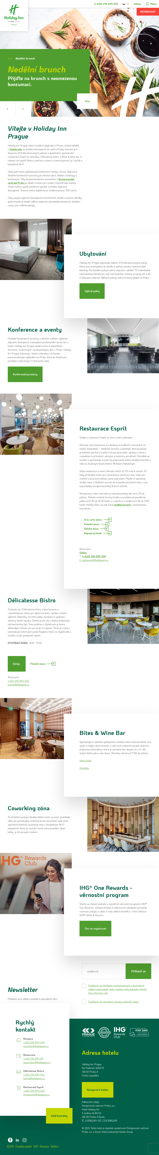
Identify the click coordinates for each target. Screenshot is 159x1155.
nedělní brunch (122, 504)
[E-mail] (104, 971)
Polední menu (96, 524)
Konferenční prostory (25, 374)
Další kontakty (59, 1115)
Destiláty (84, 768)
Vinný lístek (85, 760)
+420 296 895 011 (33, 1058)
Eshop (16, 663)
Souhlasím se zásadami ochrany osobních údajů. (113, 1001)
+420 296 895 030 (34, 1090)
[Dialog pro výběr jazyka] (125, 4)
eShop (137, 3)
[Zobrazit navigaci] (151, 4)
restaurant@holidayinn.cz (95, 560)
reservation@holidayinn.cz (36, 1062)
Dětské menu (96, 529)
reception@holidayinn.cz (36, 1046)
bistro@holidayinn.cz (18, 684)
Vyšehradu (16, 149)
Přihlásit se (138, 971)
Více (87, 101)
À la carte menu (98, 520)
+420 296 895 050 (34, 1042)
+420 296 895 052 (18, 680)
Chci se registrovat (95, 928)
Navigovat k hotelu (97, 1089)
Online (83, 552)
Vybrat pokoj (92, 291)
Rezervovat (148, 11)
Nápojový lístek (98, 533)
